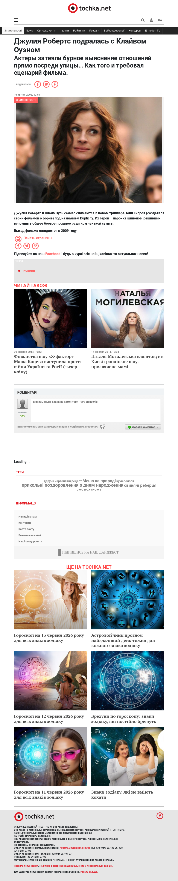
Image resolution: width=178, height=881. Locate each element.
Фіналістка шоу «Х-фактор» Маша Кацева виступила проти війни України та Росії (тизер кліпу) (47, 364)
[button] (151, 20)
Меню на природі (99, 481)
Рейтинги (79, 30)
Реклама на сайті (29, 535)
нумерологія (125, 481)
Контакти (24, 522)
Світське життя (46, 30)
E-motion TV (152, 30)
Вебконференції (114, 30)
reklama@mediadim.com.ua (75, 847)
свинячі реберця (140, 485)
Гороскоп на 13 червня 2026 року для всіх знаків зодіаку (49, 637)
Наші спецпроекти (30, 541)
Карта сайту (26, 529)
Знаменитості (13, 30)
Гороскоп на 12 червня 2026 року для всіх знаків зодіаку (49, 718)
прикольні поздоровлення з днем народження (72, 485)
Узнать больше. (89, 871)
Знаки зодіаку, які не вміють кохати (122, 794)
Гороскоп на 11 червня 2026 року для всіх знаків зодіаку (49, 794)
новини (29, 271)
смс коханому (89, 489)
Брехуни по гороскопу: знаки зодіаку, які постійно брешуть (123, 718)
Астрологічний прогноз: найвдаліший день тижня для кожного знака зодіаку (123, 640)
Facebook (53, 254)
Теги (20, 472)
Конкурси (135, 30)
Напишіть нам (27, 516)
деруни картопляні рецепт (63, 481)
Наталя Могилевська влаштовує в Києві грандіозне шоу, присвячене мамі (127, 361)
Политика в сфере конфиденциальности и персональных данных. (76, 865)
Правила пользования (26, 865)
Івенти (65, 30)
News (29, 30)
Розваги (94, 30)
